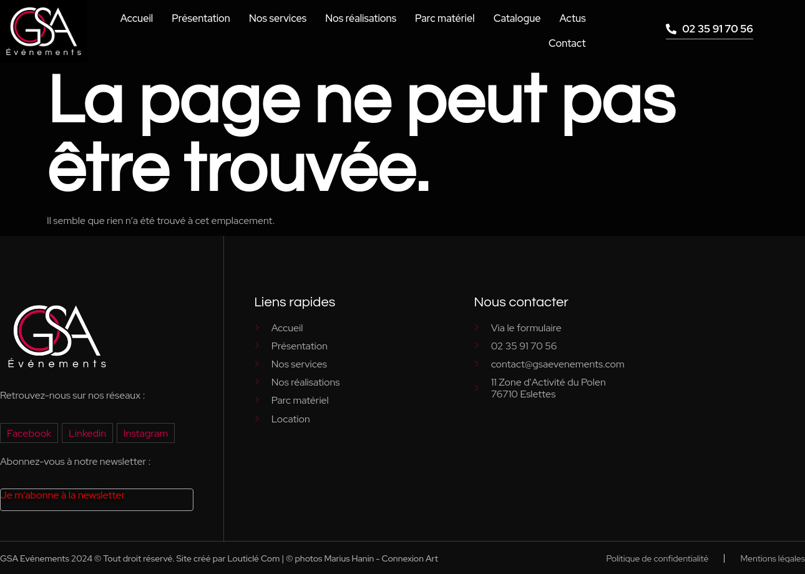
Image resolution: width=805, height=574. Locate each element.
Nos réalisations (364, 18)
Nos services (282, 18)
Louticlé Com (253, 558)
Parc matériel (446, 18)
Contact (567, 43)
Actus (572, 18)
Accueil (143, 18)
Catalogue (518, 18)
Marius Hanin (349, 558)
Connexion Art (410, 558)
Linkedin (86, 432)
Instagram (143, 432)
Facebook (29, 432)
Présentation (206, 18)
